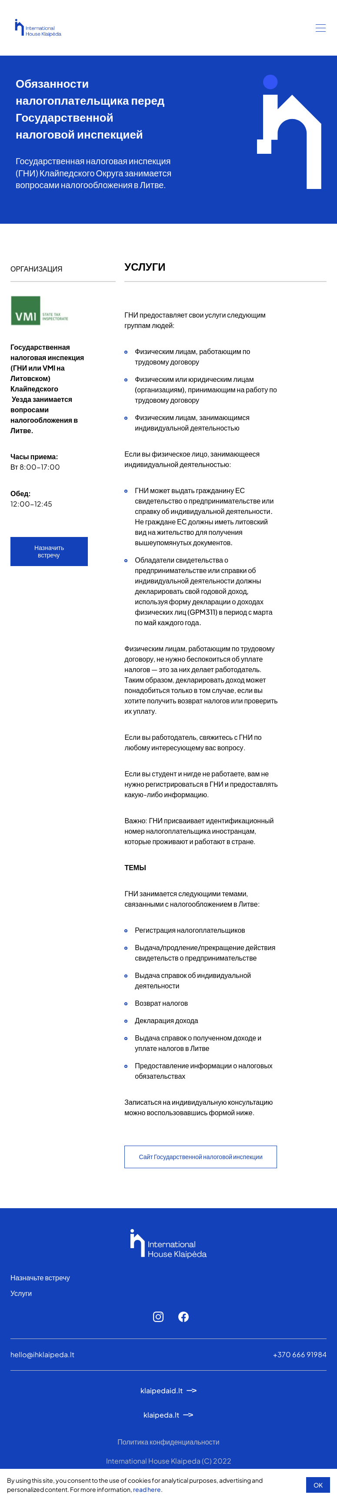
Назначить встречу (49, 551)
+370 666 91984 (300, 1354)
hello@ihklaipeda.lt (42, 1354)
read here (147, 1489)
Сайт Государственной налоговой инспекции (200, 1156)
